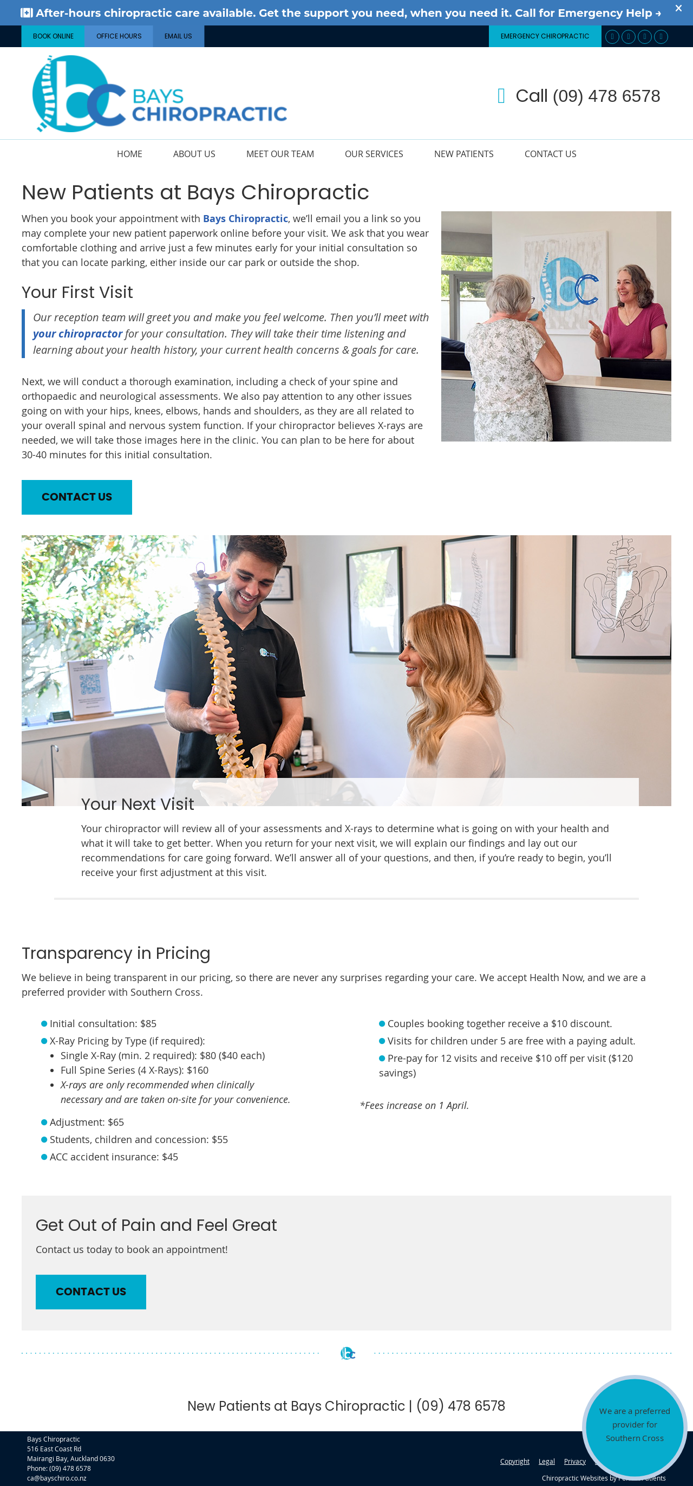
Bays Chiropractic (245, 218)
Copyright (514, 1461)
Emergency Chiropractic (545, 36)
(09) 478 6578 (70, 1468)
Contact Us (551, 154)
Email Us (178, 36)
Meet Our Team (280, 154)
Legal (547, 1461)
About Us (194, 154)
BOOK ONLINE (53, 36)
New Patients (464, 154)
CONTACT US (77, 497)
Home (129, 154)
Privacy (575, 1461)
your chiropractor (77, 333)
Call (579, 95)
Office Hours (119, 36)
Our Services (374, 154)
